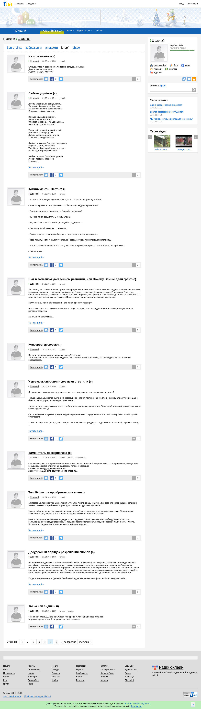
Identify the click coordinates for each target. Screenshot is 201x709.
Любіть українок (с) (42, 93)
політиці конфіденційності (137, 703)
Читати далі (35, 167)
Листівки (56, 676)
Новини (104, 676)
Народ (31, 673)
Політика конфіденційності (37, 696)
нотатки (163, 100)
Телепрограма (107, 669)
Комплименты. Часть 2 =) (47, 189)
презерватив (80, 458)
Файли (55, 680)
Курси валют (131, 669)
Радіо (30, 684)
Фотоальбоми (107, 673)
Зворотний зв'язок (12, 696)
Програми (81, 666)
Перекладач (9, 673)
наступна (83, 641)
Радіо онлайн (171, 667)
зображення (34, 47)
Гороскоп (80, 669)
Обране (98, 30)
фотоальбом (160, 65)
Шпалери (32, 676)
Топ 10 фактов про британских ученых (56, 492)
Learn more (136, 706)
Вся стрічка (14, 47)
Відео (6, 676)
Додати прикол (84, 30)
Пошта (6, 666)
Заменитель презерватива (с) (50, 452)
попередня (70, 641)
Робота (31, 666)
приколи (158, 69)
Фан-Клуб (129, 676)
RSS (5, 669)
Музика (104, 680)
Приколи (56, 673)
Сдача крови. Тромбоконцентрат (166, 105)
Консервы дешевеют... (44, 344)
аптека (70, 458)
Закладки (129, 666)
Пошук (55, 666)
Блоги (128, 673)
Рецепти (80, 680)
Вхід (181, 3)
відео (76, 47)
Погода (55, 669)
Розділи (30, 3)
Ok (192, 704)
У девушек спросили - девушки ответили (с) (60, 381)
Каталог (104, 666)
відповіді (158, 72)
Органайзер (33, 680)
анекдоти (51, 47)
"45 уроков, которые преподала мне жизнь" (171, 119)
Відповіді (129, 680)
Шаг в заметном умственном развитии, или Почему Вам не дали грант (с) (82, 279)
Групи (6, 684)
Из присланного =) (41, 56)
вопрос (71, 611)
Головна (19, 3)
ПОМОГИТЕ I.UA (51, 30)
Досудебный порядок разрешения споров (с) (61, 552)
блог (176, 65)
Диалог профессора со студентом (167, 112)
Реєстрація (192, 3)
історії (65, 47)
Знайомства (82, 673)
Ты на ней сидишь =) (43, 606)
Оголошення (34, 669)
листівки (173, 69)
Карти (79, 676)
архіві (163, 85)
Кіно (5, 680)
